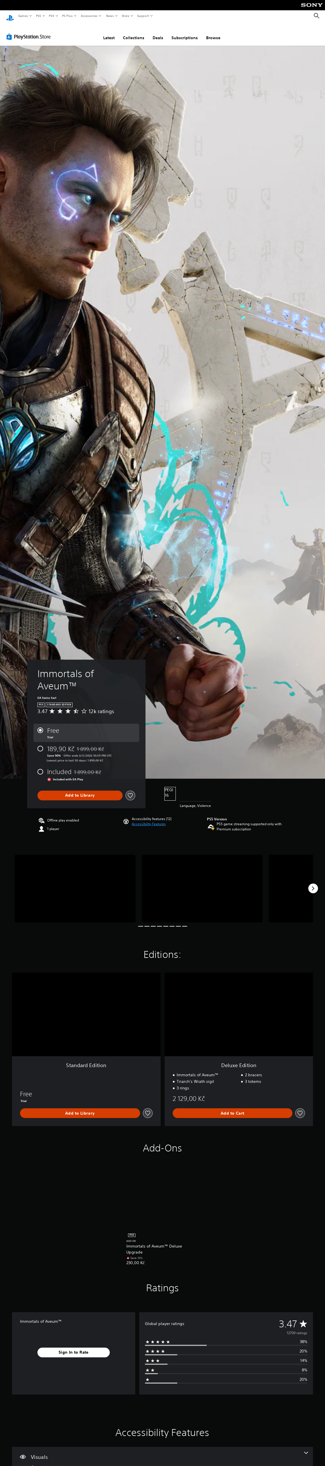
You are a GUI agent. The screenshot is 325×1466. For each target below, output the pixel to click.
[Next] (313, 883)
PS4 (51, 16)
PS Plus (67, 16)
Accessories (89, 16)
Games (23, 16)
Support (143, 16)
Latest (109, 32)
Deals (158, 32)
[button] (149, 818)
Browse (213, 32)
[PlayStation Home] (10, 16)
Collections (133, 32)
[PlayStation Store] (30, 31)
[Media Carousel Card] (75, 883)
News (110, 16)
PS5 (38, 16)
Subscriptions (185, 32)
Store (125, 16)
